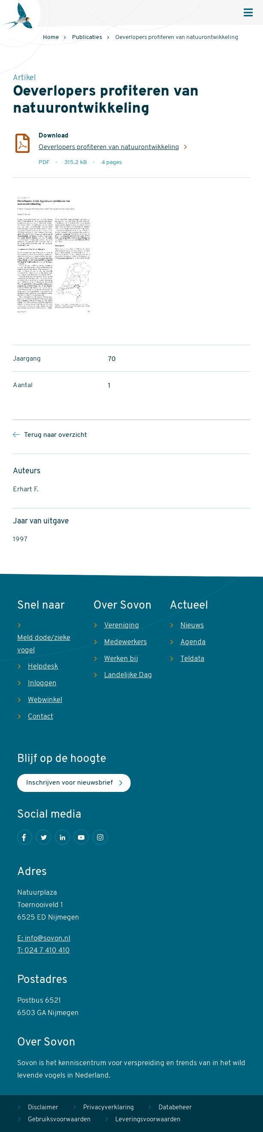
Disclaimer (43, 1108)
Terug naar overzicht (55, 435)
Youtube (81, 837)
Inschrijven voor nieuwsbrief (69, 783)
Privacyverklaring (108, 1108)
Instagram (100, 837)
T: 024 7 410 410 (43, 950)
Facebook (24, 837)
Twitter (43, 837)
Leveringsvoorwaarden (147, 1120)
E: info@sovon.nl (43, 938)
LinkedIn (62, 837)
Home (51, 37)
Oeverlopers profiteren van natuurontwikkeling (109, 147)
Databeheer (175, 1108)
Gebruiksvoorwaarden (59, 1120)
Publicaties (87, 37)
